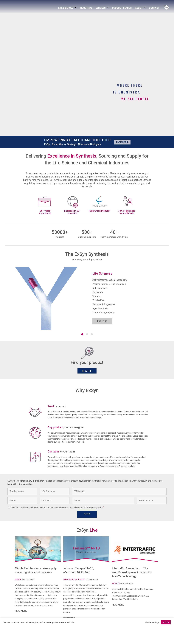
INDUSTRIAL (86, 8)
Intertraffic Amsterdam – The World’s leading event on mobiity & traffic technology (132, 572)
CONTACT (154, 8)
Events (116, 583)
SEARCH (87, 371)
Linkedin (166, 6)
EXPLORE (102, 321)
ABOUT (139, 8)
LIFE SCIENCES (65, 8)
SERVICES (101, 8)
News (18, 579)
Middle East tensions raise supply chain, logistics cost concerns (35, 570)
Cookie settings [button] (152, 622)
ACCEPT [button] (166, 622)
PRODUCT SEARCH (122, 8)
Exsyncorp (24, 3)
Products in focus (74, 579)
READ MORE (21, 611)
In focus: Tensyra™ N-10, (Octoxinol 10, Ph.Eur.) (78, 570)
